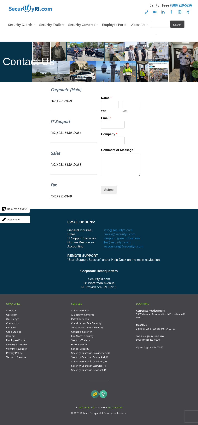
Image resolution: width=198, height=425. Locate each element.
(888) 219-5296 (181, 5)
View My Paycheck (16, 348)
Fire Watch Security (82, 336)
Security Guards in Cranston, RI (89, 361)
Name (106, 98)
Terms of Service (16, 357)
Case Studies (13, 331)
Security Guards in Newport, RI (88, 370)
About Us (11, 310)
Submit (109, 190)
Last (125, 110)
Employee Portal (15, 340)
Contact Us (12, 323)
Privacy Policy (14, 353)
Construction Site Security (86, 323)
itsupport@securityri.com (122, 238)
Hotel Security (79, 344)
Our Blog (11, 327)
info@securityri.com (117, 230)
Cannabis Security (81, 331)
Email (106, 118)
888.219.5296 (115, 407)
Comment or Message (117, 150)
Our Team (11, 314)
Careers (10, 336)
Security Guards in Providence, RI (90, 353)
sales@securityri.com (119, 234)
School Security (80, 348)
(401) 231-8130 (151, 339)
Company (109, 134)
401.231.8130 (86, 407)
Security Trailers (80, 340)
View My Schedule (16, 344)
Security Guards (80, 310)
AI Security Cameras (82, 314)
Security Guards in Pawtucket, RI (89, 357)
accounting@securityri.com (123, 246)
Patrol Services (80, 319)
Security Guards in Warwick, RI (88, 365)
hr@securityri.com (117, 242)
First (103, 110)
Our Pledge (12, 319)
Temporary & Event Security (87, 327)
